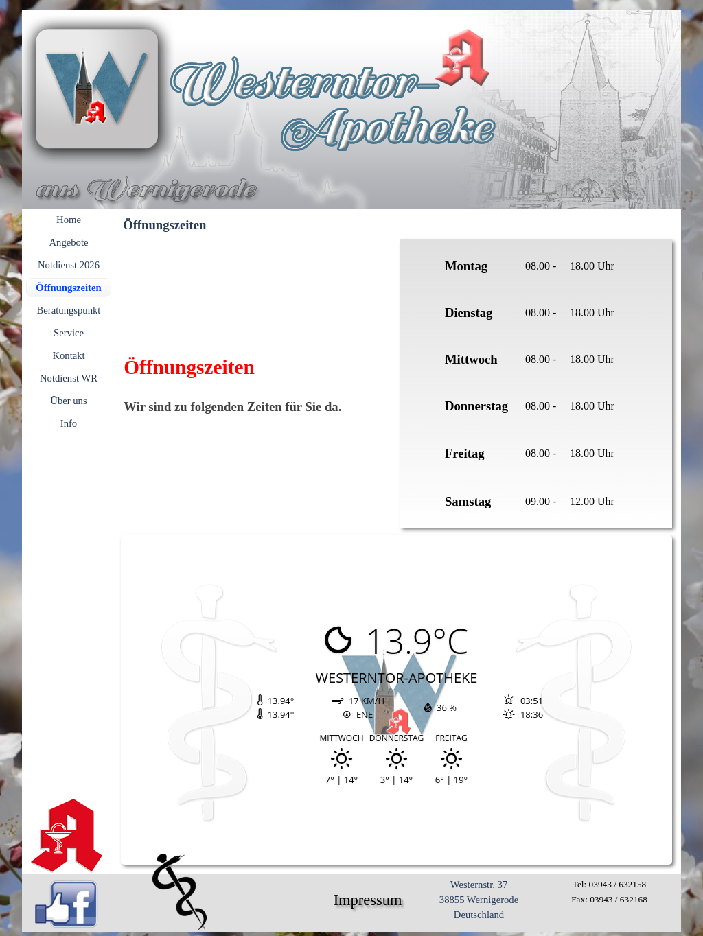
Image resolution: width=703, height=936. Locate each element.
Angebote (69, 242)
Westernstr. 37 (479, 884)
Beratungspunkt (69, 310)
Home (68, 219)
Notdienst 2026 (69, 264)
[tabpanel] (536, 384)
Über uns (68, 400)
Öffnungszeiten (68, 287)
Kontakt (68, 355)
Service (69, 332)
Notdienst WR (68, 378)
